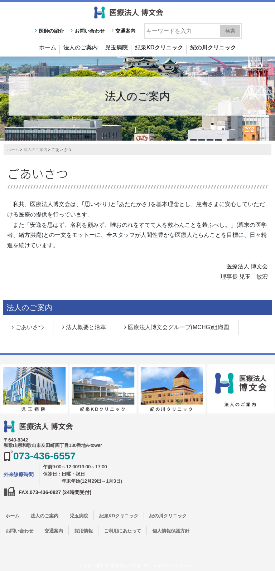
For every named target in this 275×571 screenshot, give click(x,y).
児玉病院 (116, 47)
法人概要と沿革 (86, 327)
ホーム (47, 47)
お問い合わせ (89, 31)
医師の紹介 (51, 31)
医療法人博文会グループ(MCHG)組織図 (179, 327)
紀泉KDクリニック (159, 47)
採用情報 (83, 530)
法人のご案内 (80, 47)
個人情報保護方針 (170, 530)
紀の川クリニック (213, 47)
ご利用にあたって (122, 530)
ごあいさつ (29, 327)
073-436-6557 (44, 456)
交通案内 (125, 31)
